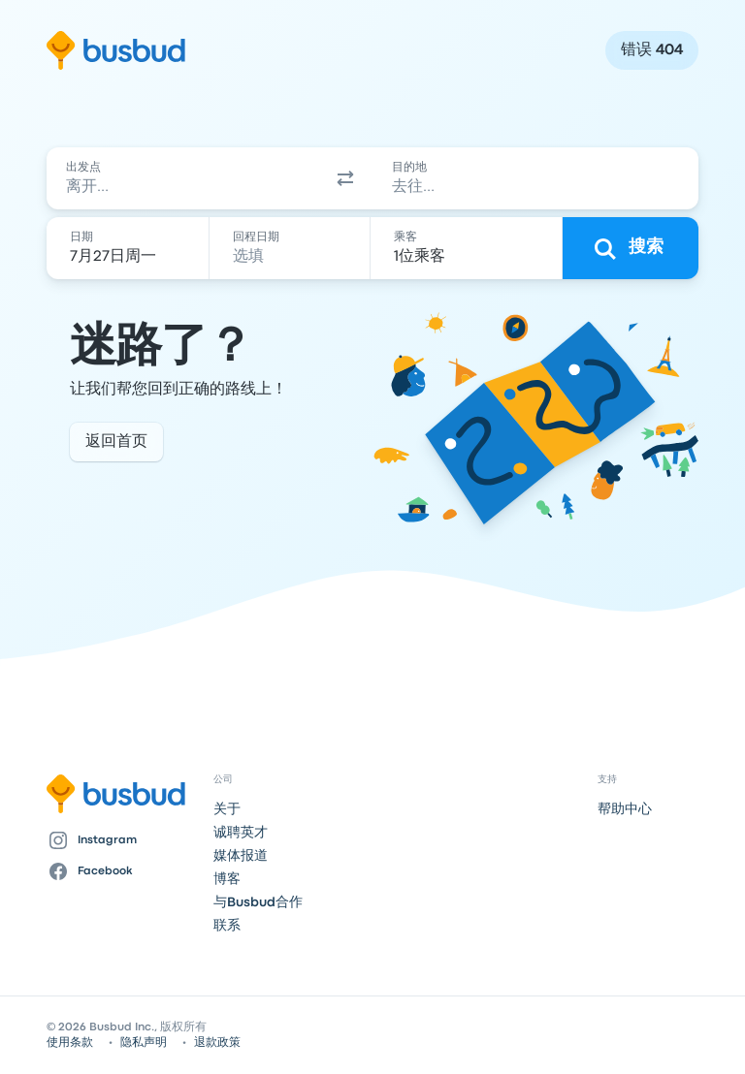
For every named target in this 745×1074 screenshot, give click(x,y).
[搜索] (630, 248)
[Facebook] (122, 871)
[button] (345, 178)
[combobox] (182, 178)
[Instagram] (122, 840)
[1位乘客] (468, 248)
